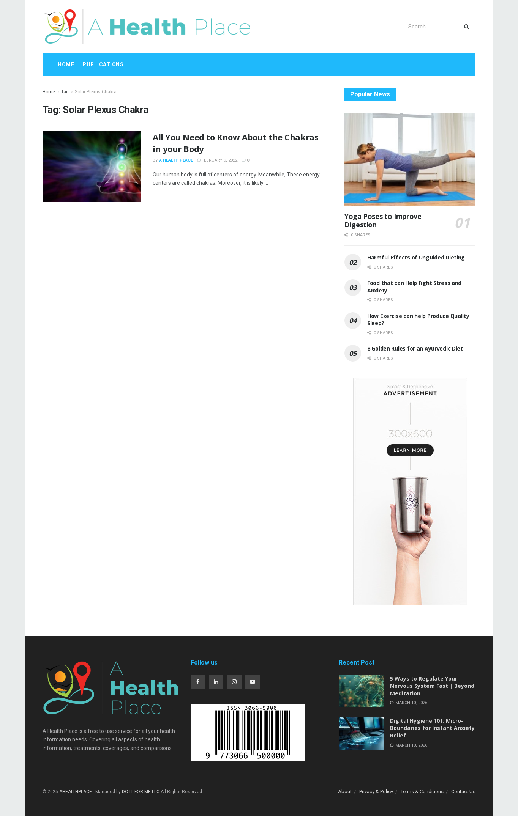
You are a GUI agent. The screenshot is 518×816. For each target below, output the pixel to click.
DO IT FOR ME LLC (141, 791)
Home (66, 64)
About (345, 791)
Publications (102, 64)
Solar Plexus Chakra (96, 91)
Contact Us (463, 791)
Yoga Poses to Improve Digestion (382, 221)
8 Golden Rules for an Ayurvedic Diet (415, 348)
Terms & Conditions (422, 791)
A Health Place (176, 160)
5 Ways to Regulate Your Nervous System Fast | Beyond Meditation (432, 686)
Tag (65, 91)
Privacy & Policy (376, 791)
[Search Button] (468, 26)
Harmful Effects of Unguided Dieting (416, 257)
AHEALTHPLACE (75, 791)
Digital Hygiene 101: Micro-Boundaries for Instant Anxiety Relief (432, 728)
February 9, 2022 (217, 160)
